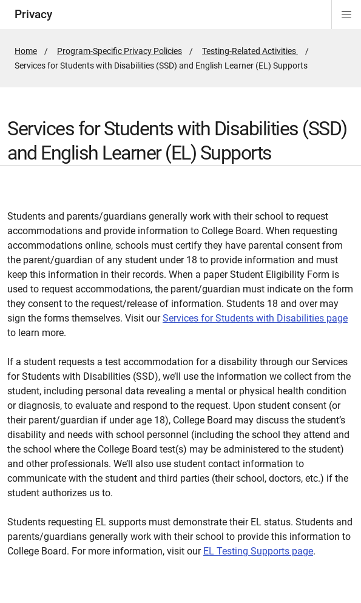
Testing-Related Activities (250, 51)
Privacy (33, 14)
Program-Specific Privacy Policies (119, 51)
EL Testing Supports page (258, 551)
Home (26, 51)
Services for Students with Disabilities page (255, 318)
